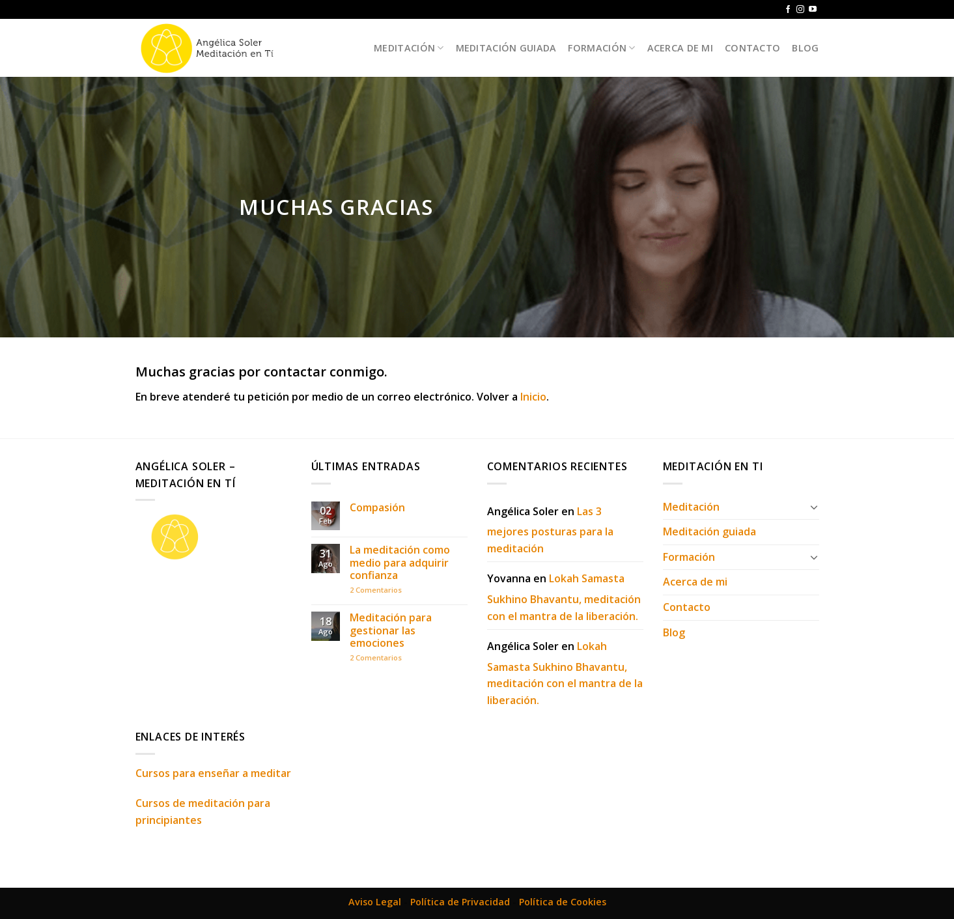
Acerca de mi (680, 48)
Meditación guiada (506, 48)
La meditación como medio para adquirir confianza (400, 563)
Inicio (533, 396)
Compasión (377, 508)
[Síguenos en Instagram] (800, 9)
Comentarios (376, 590)
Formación (601, 48)
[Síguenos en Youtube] (813, 9)
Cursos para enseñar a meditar (213, 773)
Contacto (752, 48)
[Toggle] (814, 507)
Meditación (408, 48)
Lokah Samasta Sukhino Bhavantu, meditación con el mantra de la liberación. (564, 597)
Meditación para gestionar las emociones (391, 630)
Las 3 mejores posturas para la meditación (550, 530)
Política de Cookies (562, 902)
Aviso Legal (374, 902)
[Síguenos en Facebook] (788, 9)
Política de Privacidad (460, 902)
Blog (805, 48)
